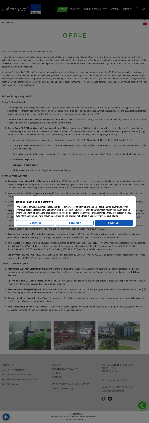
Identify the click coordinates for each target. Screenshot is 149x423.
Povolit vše (113, 223)
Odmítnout (35, 223)
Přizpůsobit (74, 223)
